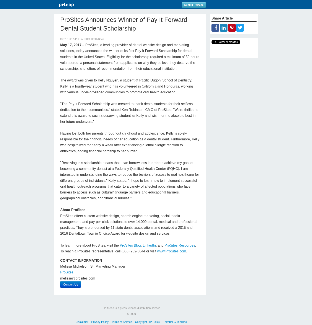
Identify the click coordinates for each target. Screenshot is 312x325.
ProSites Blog (130, 245)
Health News (97, 39)
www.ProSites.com (171, 251)
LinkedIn (149, 245)
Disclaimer (81, 321)
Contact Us (70, 284)
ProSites (66, 272)
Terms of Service (121, 321)
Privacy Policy (100, 321)
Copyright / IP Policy (147, 321)
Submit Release (193, 4)
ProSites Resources (179, 245)
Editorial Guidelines (175, 321)
